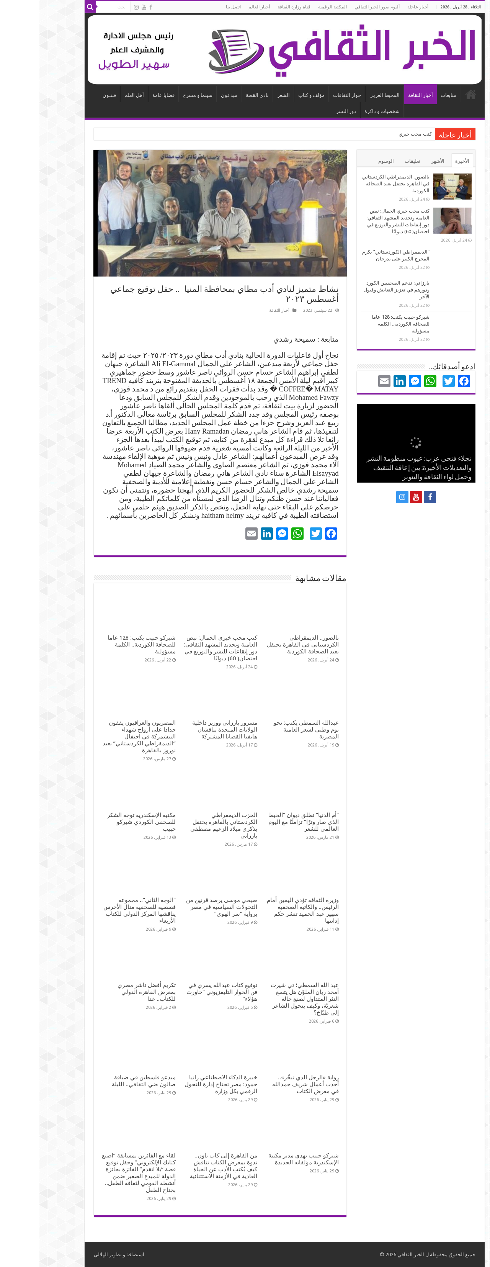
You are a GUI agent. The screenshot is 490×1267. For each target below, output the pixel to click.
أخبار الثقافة (381, 95)
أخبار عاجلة (378, 7)
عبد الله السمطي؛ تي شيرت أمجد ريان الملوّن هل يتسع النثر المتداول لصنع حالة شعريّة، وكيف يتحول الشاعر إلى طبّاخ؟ (265, 999)
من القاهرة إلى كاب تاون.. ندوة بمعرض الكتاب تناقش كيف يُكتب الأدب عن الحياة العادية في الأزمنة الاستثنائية (184, 1166)
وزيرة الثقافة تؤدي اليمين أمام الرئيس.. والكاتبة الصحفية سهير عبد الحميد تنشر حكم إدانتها (263, 910)
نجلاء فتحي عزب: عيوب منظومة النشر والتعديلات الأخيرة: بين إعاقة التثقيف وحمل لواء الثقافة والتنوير (379, 468)
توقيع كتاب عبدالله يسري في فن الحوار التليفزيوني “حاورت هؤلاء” (182, 992)
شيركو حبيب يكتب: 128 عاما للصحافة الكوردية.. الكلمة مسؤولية (102, 644)
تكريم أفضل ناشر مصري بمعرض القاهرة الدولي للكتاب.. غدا (107, 992)
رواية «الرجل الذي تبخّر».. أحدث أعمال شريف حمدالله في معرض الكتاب (266, 1084)
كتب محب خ (379, 134)
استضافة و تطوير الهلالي (79, 1254)
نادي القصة (217, 95)
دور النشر (307, 111)
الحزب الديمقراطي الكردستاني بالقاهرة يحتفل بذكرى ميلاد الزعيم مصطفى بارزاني (184, 825)
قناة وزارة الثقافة (254, 7)
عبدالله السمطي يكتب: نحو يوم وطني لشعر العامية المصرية (266, 729)
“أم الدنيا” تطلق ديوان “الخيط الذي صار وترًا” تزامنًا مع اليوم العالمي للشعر (264, 822)
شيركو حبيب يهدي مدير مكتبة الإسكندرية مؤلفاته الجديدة (264, 1159)
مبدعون (189, 95)
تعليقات (373, 161)
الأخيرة (423, 161)
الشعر (244, 95)
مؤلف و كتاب (272, 95)
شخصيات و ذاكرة (342, 111)
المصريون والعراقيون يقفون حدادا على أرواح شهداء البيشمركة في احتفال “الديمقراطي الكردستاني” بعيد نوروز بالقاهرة (99, 736)
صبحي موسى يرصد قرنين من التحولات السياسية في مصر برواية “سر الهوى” (182, 907)
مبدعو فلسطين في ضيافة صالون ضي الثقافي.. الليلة (104, 1081)
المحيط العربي (345, 95)
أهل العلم (95, 95)
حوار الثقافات (308, 95)
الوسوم (346, 161)
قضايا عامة (124, 95)
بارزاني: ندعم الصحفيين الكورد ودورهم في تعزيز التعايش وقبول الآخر (357, 290)
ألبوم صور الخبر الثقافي (337, 7)
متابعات (409, 95)
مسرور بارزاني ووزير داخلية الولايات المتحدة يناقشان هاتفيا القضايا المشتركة (185, 729)
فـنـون (70, 95)
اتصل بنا (193, 7)
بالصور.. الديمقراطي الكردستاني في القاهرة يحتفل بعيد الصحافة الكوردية (263, 644)
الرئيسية (431, 94)
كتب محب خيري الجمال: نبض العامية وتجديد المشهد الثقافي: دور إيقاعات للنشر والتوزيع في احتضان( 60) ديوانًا (181, 648)
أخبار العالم (219, 7)
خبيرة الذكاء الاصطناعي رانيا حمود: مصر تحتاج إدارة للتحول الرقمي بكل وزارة (181, 1084)
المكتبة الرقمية (293, 7)
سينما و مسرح (158, 95)
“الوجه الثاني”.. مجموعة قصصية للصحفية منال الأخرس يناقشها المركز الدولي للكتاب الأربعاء (100, 910)
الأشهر (398, 161)
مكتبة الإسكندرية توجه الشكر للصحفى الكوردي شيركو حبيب (102, 822)
